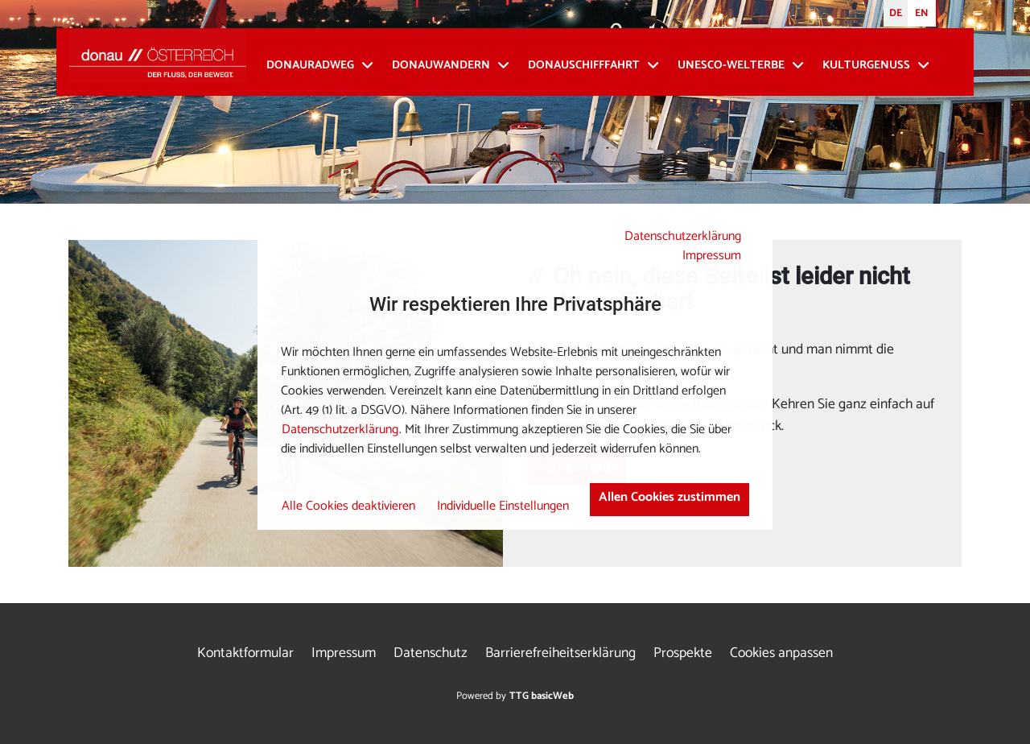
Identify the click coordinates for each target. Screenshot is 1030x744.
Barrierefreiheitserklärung (560, 653)
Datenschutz (430, 653)
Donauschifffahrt (584, 65)
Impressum (711, 256)
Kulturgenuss (866, 65)
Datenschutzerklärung (682, 236)
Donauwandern (441, 65)
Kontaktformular (245, 653)
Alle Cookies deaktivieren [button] (348, 506)
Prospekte (682, 653)
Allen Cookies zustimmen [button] (669, 497)
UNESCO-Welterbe (731, 65)
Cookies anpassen (781, 653)
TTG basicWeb (541, 696)
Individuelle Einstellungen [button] (503, 506)
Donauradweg (310, 65)
